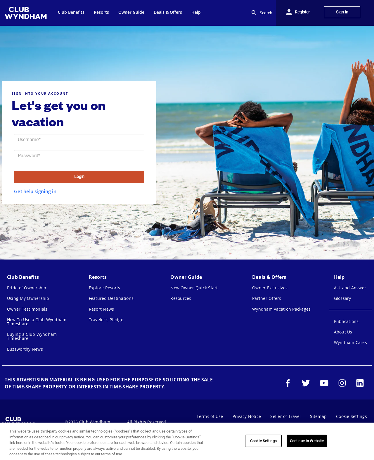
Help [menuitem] (196, 12)
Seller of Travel (285, 416)
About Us (343, 332)
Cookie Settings (351, 416)
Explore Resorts (104, 287)
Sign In (342, 12)
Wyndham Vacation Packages (281, 309)
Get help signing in (35, 191)
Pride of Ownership (26, 287)
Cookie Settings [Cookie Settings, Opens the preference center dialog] (263, 441)
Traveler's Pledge (106, 319)
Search (261, 12)
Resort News (101, 309)
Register (302, 12)
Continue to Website (307, 441)
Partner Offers (266, 298)
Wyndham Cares (350, 342)
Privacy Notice (247, 416)
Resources (180, 298)
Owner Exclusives (270, 287)
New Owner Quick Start (194, 287)
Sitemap (318, 416)
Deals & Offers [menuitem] (168, 12)
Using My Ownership (28, 298)
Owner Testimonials (27, 309)
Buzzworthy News (25, 349)
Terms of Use (210, 416)
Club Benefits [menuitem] (71, 12)
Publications (346, 321)
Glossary (342, 298)
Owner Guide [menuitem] (131, 12)
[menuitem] (26, 13)
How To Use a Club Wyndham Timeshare (36, 321)
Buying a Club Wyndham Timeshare (32, 336)
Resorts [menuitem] (101, 12)
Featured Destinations (111, 298)
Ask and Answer (350, 287)
